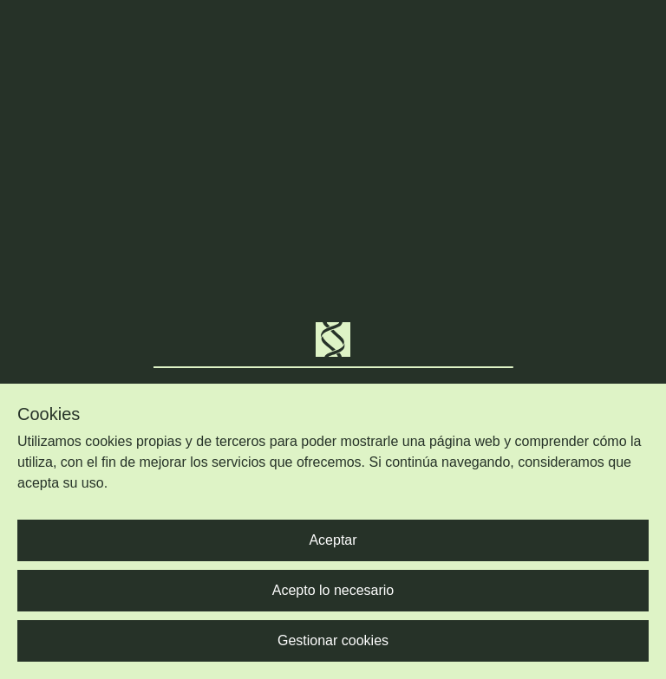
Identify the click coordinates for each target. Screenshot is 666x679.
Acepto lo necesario (333, 590)
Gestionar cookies (333, 640)
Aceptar (332, 540)
